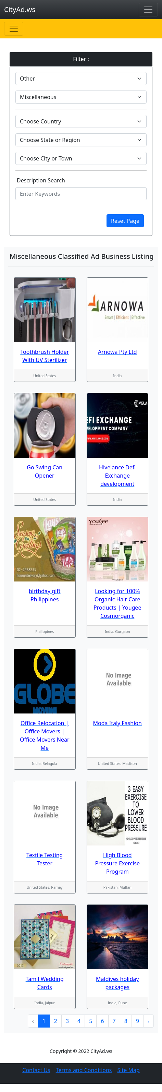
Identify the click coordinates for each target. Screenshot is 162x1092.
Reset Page (125, 221)
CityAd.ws (19, 9)
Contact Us (36, 1070)
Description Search (41, 180)
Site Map (128, 1070)
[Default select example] (81, 78)
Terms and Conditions (84, 1070)
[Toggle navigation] (148, 9)
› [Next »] (148, 1021)
